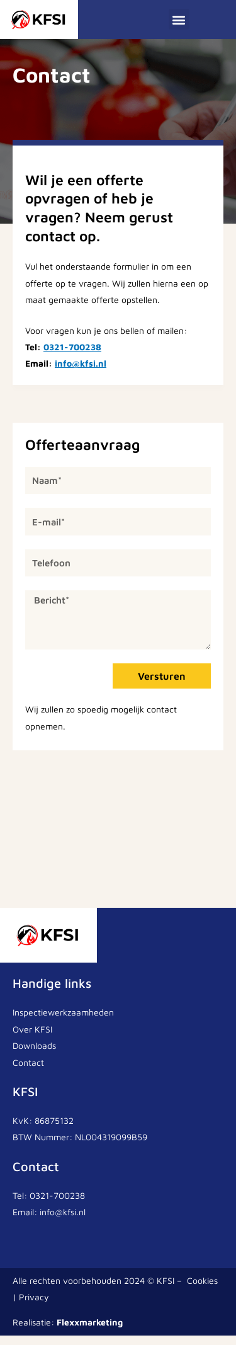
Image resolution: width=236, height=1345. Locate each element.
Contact (28, 1072)
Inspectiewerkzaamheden (63, 1022)
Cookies (202, 1290)
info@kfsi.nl (80, 373)
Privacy (34, 1306)
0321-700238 (72, 357)
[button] (179, 19)
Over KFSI (32, 1038)
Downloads (34, 1055)
